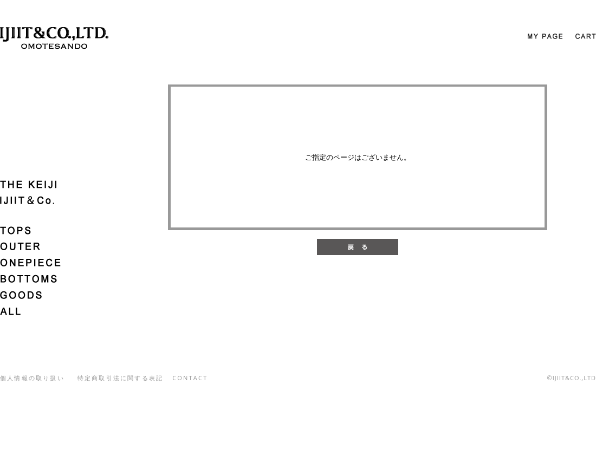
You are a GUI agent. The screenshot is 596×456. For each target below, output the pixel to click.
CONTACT (190, 378)
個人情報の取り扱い (32, 378)
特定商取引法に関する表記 (120, 378)
